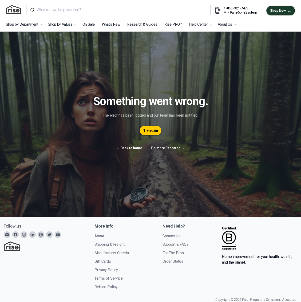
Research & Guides (142, 24)
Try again (150, 130)
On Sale (89, 24)
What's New (111, 24)
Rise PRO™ (173, 24)
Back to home (129, 148)
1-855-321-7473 (236, 8)
